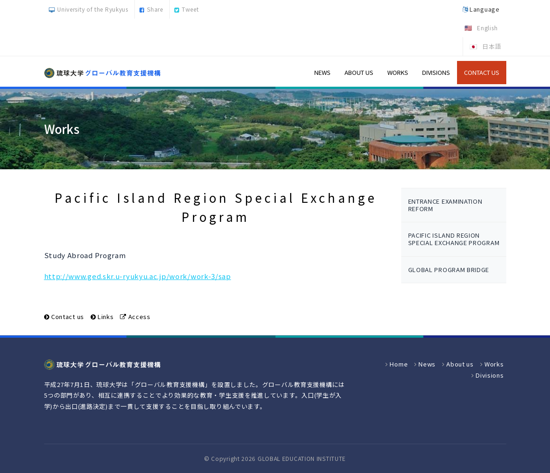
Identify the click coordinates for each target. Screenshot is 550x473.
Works (397, 72)
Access (139, 316)
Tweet (186, 9)
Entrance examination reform (445, 205)
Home (399, 364)
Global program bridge (449, 269)
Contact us (481, 72)
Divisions (436, 72)
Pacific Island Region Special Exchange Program (454, 239)
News (322, 72)
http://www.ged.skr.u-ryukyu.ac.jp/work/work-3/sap (137, 276)
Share (151, 9)
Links (106, 316)
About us (359, 72)
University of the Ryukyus (88, 9)
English (487, 28)
